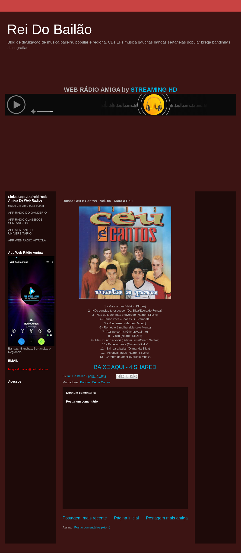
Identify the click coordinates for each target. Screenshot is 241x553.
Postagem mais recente (85, 518)
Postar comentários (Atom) (92, 527)
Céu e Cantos (101, 382)
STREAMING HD (154, 89)
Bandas (85, 382)
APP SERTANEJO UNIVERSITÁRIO (20, 231)
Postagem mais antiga (167, 518)
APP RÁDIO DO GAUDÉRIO (27, 212)
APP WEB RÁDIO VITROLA (27, 240)
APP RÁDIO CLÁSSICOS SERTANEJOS (25, 221)
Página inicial (126, 518)
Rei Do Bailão (49, 29)
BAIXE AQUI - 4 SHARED (125, 367)
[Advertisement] (120, 73)
